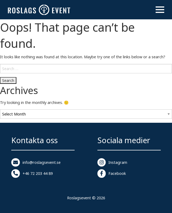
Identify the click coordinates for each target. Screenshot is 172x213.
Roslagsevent (79, 197)
